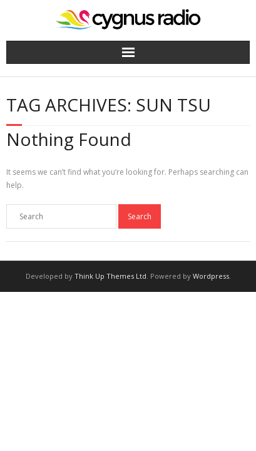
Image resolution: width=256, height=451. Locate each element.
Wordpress (211, 276)
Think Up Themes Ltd (110, 276)
